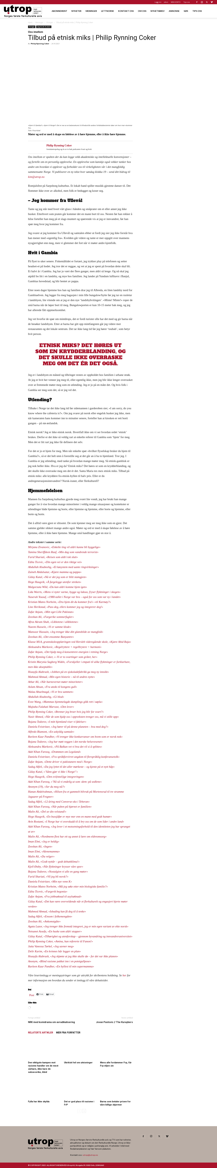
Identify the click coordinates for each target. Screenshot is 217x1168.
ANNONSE (174, 11)
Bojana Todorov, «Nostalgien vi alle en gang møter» (58, 871)
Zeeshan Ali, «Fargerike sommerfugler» (51, 616)
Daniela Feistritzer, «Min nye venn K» (50, 881)
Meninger (39, 22)
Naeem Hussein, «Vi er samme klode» (49, 626)
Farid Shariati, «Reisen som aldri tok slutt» (53, 557)
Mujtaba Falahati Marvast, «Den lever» (51, 706)
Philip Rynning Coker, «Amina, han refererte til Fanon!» (60, 941)
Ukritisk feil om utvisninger (78, 1062)
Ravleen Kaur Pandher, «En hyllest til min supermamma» (61, 966)
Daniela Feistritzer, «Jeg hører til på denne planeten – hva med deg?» (68, 726)
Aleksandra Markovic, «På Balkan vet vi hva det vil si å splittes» (65, 746)
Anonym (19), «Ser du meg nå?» (46, 786)
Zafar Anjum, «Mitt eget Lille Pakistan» (51, 611)
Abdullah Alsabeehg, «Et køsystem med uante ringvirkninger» (63, 567)
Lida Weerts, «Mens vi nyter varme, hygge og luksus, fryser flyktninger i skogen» (74, 592)
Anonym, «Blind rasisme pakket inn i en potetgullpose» (59, 961)
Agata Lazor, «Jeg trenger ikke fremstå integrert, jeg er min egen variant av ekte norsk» (78, 926)
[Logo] (23, 11)
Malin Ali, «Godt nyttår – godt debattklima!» (54, 861)
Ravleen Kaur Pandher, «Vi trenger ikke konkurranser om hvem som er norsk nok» (75, 736)
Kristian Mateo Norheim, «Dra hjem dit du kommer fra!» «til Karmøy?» (69, 601)
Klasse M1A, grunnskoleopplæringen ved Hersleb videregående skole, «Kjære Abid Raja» (79, 641)
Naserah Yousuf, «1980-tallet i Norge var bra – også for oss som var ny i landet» (74, 597)
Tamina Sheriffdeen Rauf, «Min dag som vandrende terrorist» (63, 552)
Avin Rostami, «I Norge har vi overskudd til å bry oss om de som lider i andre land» (76, 821)
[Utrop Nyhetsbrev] (164, 148)
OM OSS (142, 11)
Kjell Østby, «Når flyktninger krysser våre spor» (55, 866)
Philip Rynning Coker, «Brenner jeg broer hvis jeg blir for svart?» (66, 711)
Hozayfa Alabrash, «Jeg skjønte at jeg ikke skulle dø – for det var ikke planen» (73, 956)
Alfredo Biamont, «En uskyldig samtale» (51, 731)
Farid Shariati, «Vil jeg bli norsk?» (48, 876)
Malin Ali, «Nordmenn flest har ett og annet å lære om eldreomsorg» (67, 836)
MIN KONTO (176, 2)
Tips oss (186, 2)
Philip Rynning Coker (40, 43)
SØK (186, 11)
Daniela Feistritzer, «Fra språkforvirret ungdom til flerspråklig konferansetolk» (74, 756)
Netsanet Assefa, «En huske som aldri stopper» (55, 931)
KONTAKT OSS (126, 11)
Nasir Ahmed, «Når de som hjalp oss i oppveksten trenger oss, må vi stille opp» (73, 716)
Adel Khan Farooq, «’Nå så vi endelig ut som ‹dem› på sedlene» (65, 781)
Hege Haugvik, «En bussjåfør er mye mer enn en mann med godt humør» (70, 816)
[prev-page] (79, 1111)
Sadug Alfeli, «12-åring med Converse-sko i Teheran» (59, 801)
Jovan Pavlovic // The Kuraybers (114, 1022)
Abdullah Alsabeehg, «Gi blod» (46, 696)
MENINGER (91, 11)
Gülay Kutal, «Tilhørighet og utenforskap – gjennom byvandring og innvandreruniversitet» (80, 936)
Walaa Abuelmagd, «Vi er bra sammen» (51, 691)
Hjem (30, 22)
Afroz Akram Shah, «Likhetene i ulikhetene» (53, 621)
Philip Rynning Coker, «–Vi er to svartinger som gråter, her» (62, 656)
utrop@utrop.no (90, 1155)
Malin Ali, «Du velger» (41, 856)
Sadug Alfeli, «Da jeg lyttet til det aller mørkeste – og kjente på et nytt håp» (71, 766)
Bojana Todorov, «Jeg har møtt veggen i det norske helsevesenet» (65, 741)
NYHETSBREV (158, 11)
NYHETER (76, 11)
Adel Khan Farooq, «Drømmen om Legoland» (54, 751)
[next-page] (84, 1111)
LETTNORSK (107, 11)
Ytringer (49, 22)
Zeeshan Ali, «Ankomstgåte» (44, 921)
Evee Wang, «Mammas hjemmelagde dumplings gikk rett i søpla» (65, 701)
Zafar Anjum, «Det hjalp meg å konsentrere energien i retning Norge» (68, 651)
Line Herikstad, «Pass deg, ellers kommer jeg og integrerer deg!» (65, 606)
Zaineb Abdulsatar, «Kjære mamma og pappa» (55, 572)
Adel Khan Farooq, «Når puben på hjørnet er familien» (60, 806)
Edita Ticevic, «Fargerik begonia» (47, 891)
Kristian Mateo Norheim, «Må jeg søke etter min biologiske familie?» (68, 886)
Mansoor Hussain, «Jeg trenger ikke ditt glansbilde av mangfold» (65, 631)
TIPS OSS (197, 11)
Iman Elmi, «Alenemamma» (44, 851)
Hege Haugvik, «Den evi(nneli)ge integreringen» (56, 776)
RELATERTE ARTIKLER (40, 1032)
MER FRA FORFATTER (68, 1032)
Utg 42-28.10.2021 (43, 27)
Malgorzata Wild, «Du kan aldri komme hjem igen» (57, 587)
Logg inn (158, 2)
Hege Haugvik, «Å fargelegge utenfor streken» (54, 582)
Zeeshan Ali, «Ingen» (40, 846)
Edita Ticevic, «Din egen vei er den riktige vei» (55, 562)
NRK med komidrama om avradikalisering (51, 1022)
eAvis (166, 2)
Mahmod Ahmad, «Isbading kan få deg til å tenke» (57, 911)
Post (31, 994)
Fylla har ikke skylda (38, 1101)
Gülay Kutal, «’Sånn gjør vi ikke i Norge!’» (53, 771)
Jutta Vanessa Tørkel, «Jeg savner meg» (51, 946)
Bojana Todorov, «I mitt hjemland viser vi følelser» (57, 721)
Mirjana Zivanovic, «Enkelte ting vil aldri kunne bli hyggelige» (64, 547)
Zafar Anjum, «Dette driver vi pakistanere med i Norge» (60, 761)
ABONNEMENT (59, 11)
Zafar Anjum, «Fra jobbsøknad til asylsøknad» (55, 896)
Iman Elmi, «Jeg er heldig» (43, 841)
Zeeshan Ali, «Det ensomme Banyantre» (51, 636)
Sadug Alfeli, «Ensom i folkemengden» (50, 916)
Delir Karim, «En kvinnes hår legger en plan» (54, 951)
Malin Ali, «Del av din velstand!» (47, 811)
